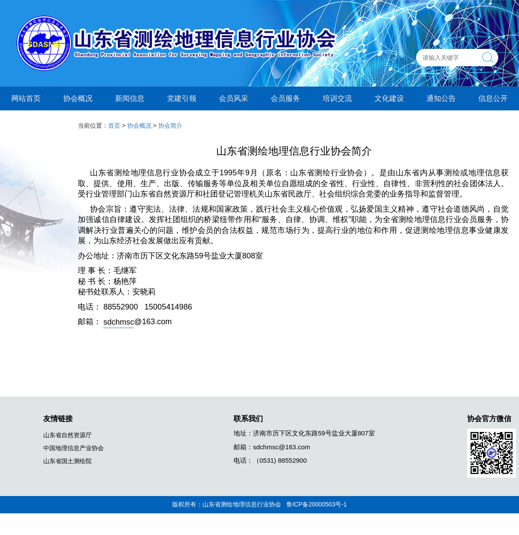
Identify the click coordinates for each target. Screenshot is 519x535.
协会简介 (170, 125)
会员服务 (285, 98)
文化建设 (389, 98)
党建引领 (181, 98)
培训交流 (337, 98)
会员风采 (233, 98)
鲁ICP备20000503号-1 (316, 504)
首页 (114, 125)
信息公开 (493, 98)
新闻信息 (129, 98)
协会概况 (78, 98)
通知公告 (441, 98)
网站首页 (26, 98)
